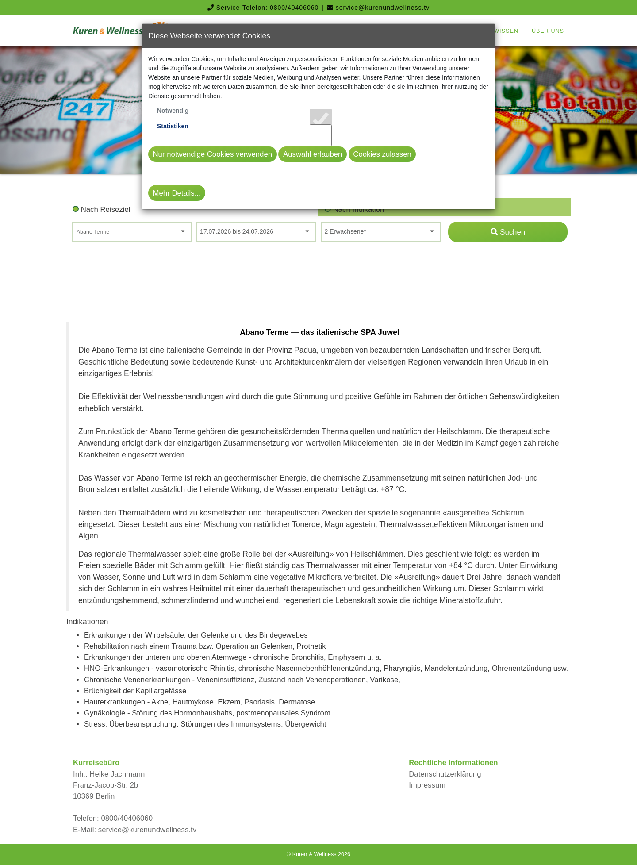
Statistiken (172, 126)
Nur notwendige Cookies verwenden (212, 154)
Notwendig (173, 110)
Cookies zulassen (382, 154)
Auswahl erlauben (312, 154)
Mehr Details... (177, 193)
